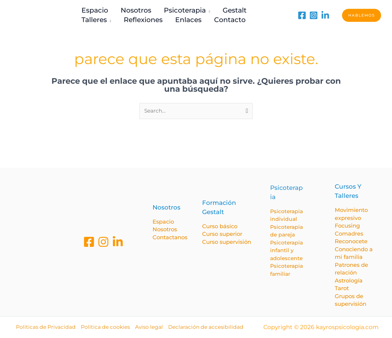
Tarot (342, 288)
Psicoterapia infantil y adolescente (286, 250)
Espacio (163, 221)
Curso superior (222, 234)
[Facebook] (302, 15)
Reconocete (351, 241)
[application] (210, 10)
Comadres (349, 233)
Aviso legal (149, 327)
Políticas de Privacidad (46, 327)
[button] (361, 15)
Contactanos (170, 237)
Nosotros (165, 229)
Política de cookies (105, 327)
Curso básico (219, 226)
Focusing (347, 225)
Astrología (349, 280)
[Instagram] (313, 15)
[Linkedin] (118, 242)
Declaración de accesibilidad (205, 327)
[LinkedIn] (325, 15)
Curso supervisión (226, 242)
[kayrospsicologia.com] (41, 15)
